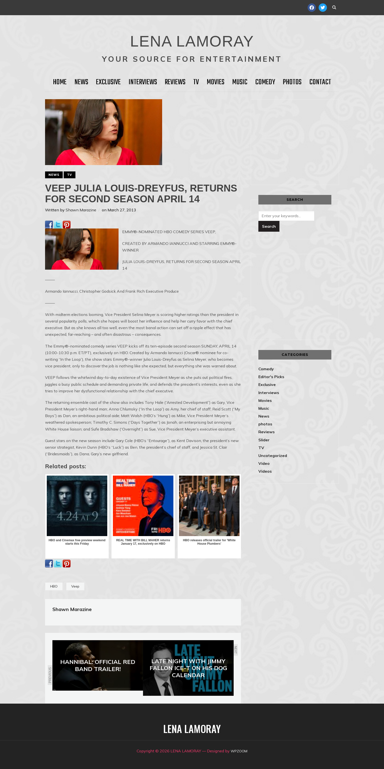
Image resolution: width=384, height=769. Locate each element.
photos (265, 423)
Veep (75, 586)
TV (196, 82)
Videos (265, 471)
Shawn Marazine (81, 209)
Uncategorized (272, 455)
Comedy (265, 82)
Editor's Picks (271, 376)
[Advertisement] (299, 141)
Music (239, 82)
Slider (264, 439)
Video (264, 463)
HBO (54, 586)
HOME (60, 82)
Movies (215, 82)
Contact (320, 82)
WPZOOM (239, 750)
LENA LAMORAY (191, 38)
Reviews (175, 82)
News (81, 82)
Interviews (143, 82)
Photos (292, 82)
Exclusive (108, 82)
